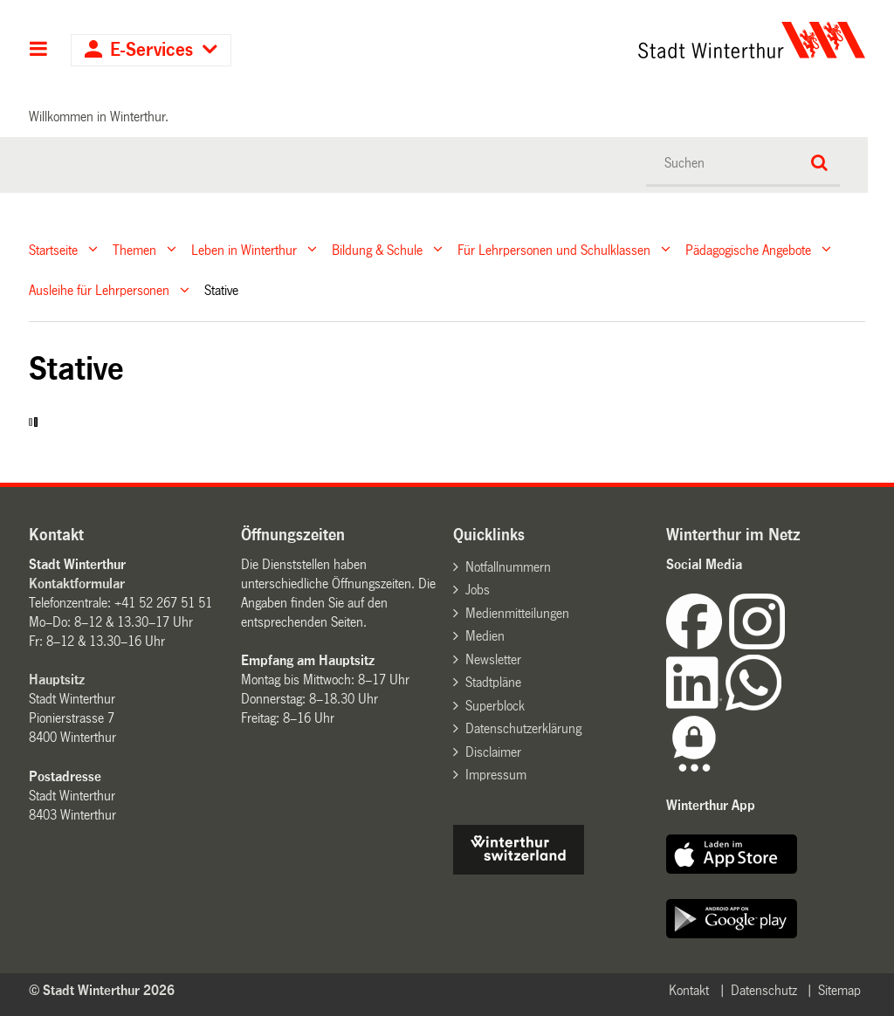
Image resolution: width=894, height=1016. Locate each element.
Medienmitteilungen (517, 613)
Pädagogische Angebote (748, 249)
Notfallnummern (508, 566)
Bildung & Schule (377, 249)
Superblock (495, 705)
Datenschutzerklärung (523, 728)
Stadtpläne (493, 682)
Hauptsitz (57, 679)
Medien (485, 635)
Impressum (495, 774)
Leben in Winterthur (244, 249)
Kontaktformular (77, 583)
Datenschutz (764, 990)
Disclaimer (493, 752)
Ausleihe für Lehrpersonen (99, 290)
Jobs (477, 589)
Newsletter (493, 659)
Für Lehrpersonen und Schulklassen (553, 249)
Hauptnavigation (39, 50)
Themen (134, 249)
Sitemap (839, 990)
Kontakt (689, 990)
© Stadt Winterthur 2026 (102, 990)
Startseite (53, 249)
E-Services (151, 50)
